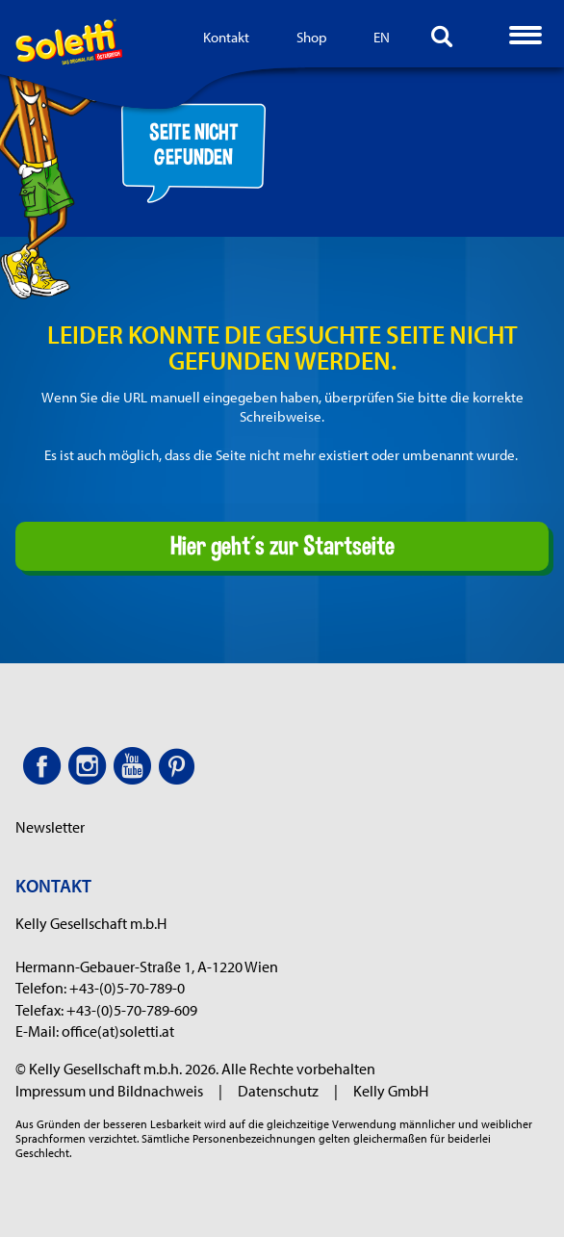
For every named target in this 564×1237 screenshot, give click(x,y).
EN (381, 37)
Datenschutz (288, 1090)
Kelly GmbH (390, 1090)
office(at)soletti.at (118, 1031)
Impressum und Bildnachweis (118, 1090)
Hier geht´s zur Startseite (282, 544)
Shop (311, 37)
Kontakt (226, 37)
